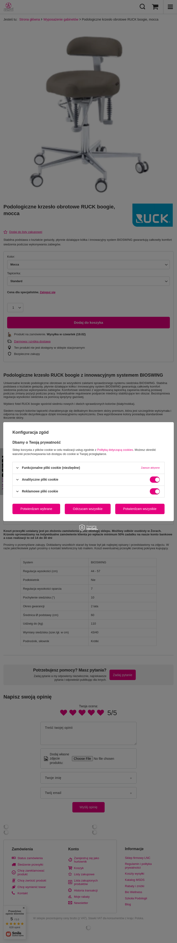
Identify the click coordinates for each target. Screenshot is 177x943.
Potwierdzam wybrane (36, 509)
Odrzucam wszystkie (87, 509)
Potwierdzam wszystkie (139, 509)
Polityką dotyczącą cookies (115, 449)
